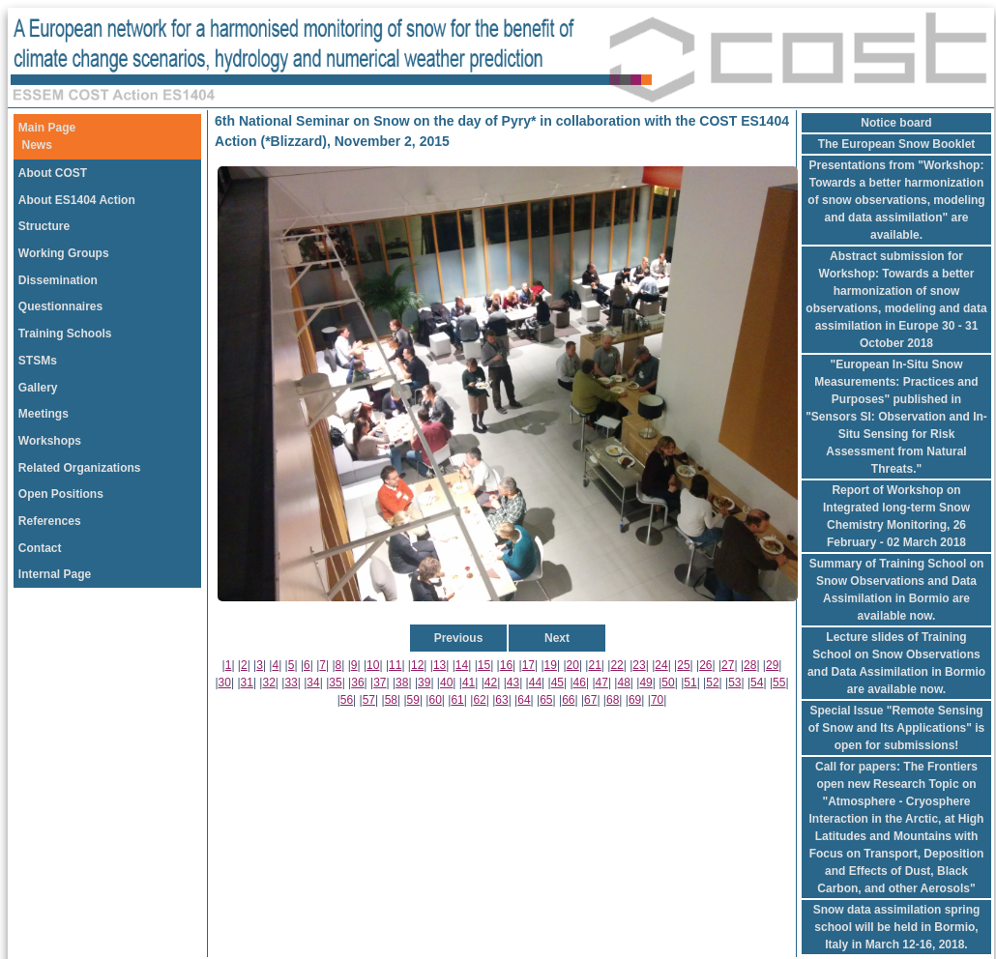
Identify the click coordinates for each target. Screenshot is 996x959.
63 (501, 700)
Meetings (43, 414)
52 (712, 682)
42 (490, 682)
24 (661, 665)
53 (734, 682)
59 (413, 700)
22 (616, 665)
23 (638, 665)
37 (379, 682)
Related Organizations (79, 468)
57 (369, 700)
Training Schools (65, 333)
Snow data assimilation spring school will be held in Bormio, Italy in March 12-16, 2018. (897, 927)
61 (457, 700)
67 (590, 700)
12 (417, 665)
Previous (458, 638)
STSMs (37, 360)
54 (756, 682)
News (37, 145)
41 (468, 682)
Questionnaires (60, 306)
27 (727, 665)
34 (313, 682)
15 (484, 665)
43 (513, 682)
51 (690, 682)
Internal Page (54, 574)
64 (523, 700)
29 (772, 665)
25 (683, 665)
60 (435, 700)
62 (479, 700)
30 (225, 682)
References (49, 521)
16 (506, 665)
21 (594, 665)
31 (247, 682)
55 (779, 682)
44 (535, 682)
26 (705, 665)
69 (635, 700)
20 (573, 665)
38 (401, 682)
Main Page (46, 127)
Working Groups (63, 253)
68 (612, 700)
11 (395, 665)
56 (346, 700)
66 (568, 700)
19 (550, 665)
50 (667, 682)
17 (528, 665)
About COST (52, 173)
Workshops (49, 441)
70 (657, 700)
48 (623, 682)
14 (461, 665)
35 (335, 682)
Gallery (38, 387)
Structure (44, 226)
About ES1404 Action (76, 200)
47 (602, 682)
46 (579, 682)
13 (439, 665)
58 (391, 700)
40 (446, 682)
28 (750, 665)
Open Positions (60, 494)
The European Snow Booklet (897, 144)
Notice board (896, 123)
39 (424, 682)
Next (557, 638)
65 (546, 700)
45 (557, 682)
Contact (40, 548)
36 (357, 682)
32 (268, 682)
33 (290, 682)
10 (372, 665)
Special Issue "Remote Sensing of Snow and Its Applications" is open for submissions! (896, 728)
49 (645, 682)
